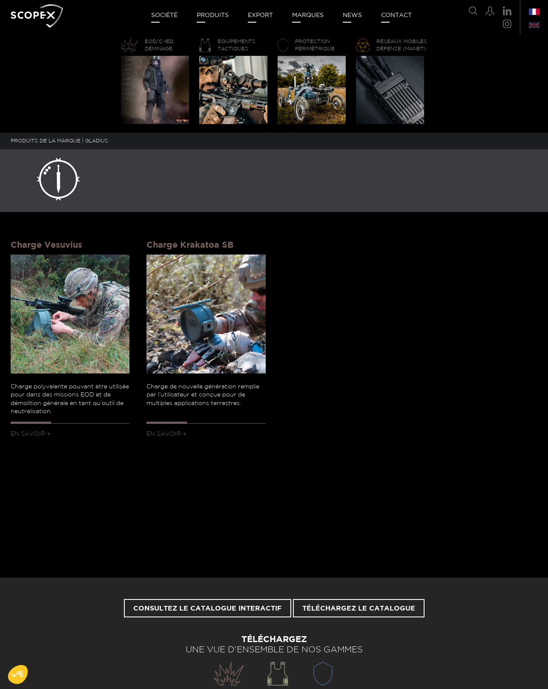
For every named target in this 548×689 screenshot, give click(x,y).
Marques (308, 15)
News (352, 15)
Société (164, 15)
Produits (213, 15)
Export (260, 15)
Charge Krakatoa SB (189, 245)
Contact (396, 15)
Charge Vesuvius (46, 245)
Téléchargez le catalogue (358, 608)
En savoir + (31, 434)
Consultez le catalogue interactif (207, 608)
